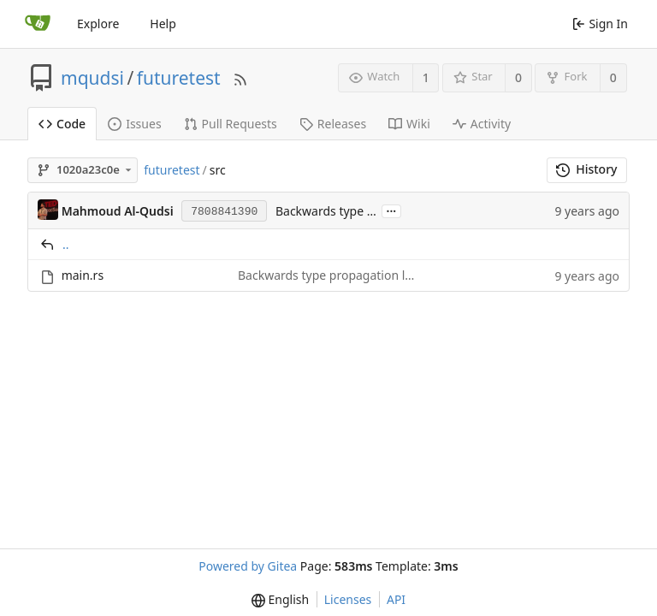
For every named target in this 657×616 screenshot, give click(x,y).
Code (62, 124)
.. (65, 244)
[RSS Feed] (240, 77)
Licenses (348, 599)
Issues (134, 124)
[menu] (280, 599)
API (396, 599)
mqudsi (92, 77)
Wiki (409, 124)
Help (163, 23)
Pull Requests (230, 124)
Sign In (600, 23)
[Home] (37, 23)
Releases (332, 124)
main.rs (83, 275)
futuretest (179, 77)
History (586, 169)
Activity (482, 124)
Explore (98, 23)
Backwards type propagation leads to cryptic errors (381, 275)
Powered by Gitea (247, 566)
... (392, 210)
